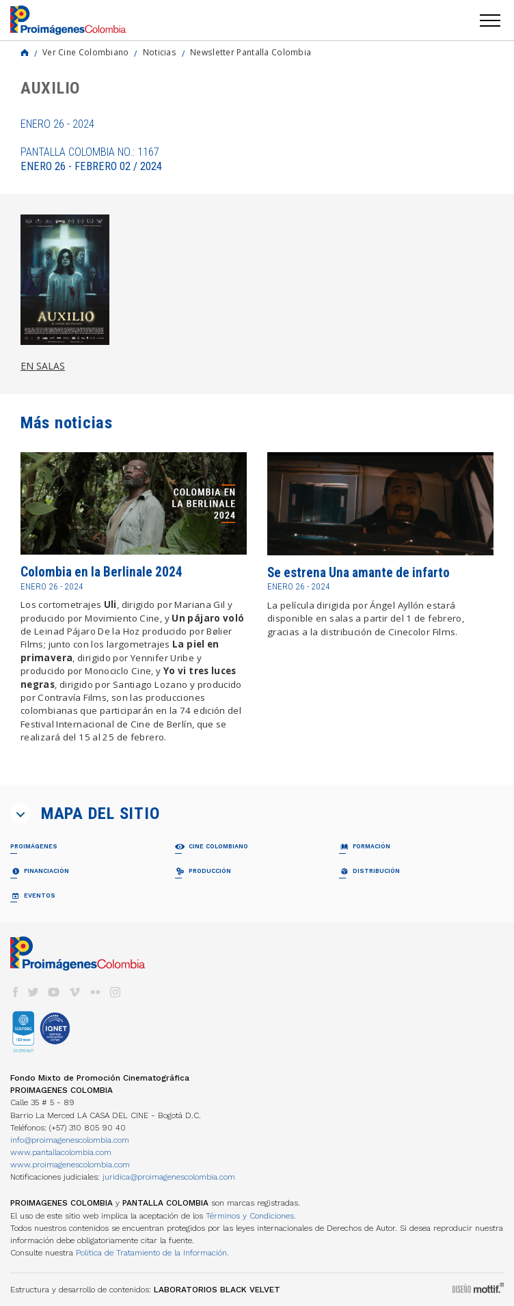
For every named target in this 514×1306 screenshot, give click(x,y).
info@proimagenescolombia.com (69, 1140)
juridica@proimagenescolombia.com (169, 1177)
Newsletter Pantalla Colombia (250, 51)
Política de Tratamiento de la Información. (152, 1253)
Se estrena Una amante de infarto (358, 573)
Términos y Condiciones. (251, 1216)
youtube (54, 992)
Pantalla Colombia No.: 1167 (91, 159)
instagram (115, 992)
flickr (95, 992)
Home (25, 52)
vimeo (74, 992)
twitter (33, 992)
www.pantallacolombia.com (60, 1152)
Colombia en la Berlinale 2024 (101, 572)
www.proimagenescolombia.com (70, 1164)
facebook (15, 992)
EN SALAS (43, 365)
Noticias (159, 51)
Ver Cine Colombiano (85, 51)
